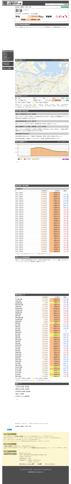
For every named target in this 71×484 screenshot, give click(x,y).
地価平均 (5, 53)
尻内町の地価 (18, 345)
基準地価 (21, 436)
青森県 (22, 6)
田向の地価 (17, 328)
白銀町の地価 (18, 352)
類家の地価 (17, 330)
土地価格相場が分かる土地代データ (35, 471)
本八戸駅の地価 (18, 299)
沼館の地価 (17, 337)
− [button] (16, 65)
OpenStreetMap (61, 93)
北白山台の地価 (18, 367)
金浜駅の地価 (18, 321)
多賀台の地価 (18, 361)
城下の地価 (17, 324)
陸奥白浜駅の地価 (19, 317)
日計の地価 (17, 363)
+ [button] (16, 63)
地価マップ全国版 (7, 68)
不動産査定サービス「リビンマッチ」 (39, 447)
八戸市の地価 (6, 64)
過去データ (5, 59)
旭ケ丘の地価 (18, 368)
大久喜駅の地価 (18, 319)
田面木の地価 (18, 376)
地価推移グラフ (6, 57)
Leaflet (56, 93)
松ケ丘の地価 (18, 372)
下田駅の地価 (18, 306)
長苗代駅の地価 (18, 308)
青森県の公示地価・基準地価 (22, 389)
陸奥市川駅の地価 (19, 304)
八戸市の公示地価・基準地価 (22, 386)
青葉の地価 (17, 335)
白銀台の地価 (18, 365)
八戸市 (26, 6)
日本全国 (17, 6)
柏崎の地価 (17, 357)
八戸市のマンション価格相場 (22, 396)
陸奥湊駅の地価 (18, 312)
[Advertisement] (8, 27)
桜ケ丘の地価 (18, 370)
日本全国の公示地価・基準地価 (22, 391)
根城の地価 (17, 326)
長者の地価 (17, 343)
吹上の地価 (17, 334)
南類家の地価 (18, 332)
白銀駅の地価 (18, 313)
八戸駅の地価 (18, 301)
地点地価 (5, 56)
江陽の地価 (17, 341)
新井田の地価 (18, 356)
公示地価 (16, 436)
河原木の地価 (18, 359)
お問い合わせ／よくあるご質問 (26, 464)
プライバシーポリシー (50, 464)
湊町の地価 (17, 348)
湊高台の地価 (18, 339)
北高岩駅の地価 (18, 302)
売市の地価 (17, 346)
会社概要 (40, 464)
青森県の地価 (6, 63)
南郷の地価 (17, 323)
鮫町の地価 (17, 350)
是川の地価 (17, 374)
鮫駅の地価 (17, 315)
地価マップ (5, 54)
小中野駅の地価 (18, 310)
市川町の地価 (18, 354)
